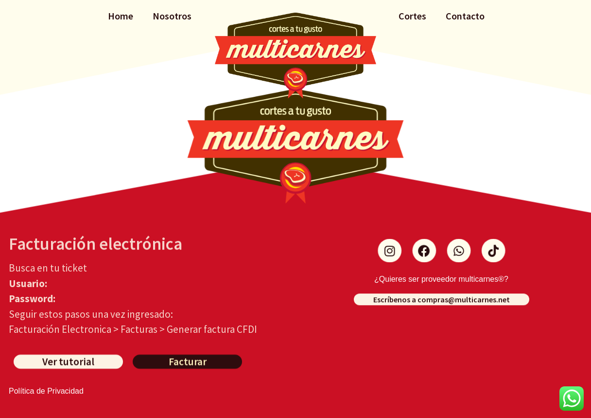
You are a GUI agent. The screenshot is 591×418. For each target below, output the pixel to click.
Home (120, 16)
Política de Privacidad (46, 391)
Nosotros (172, 16)
